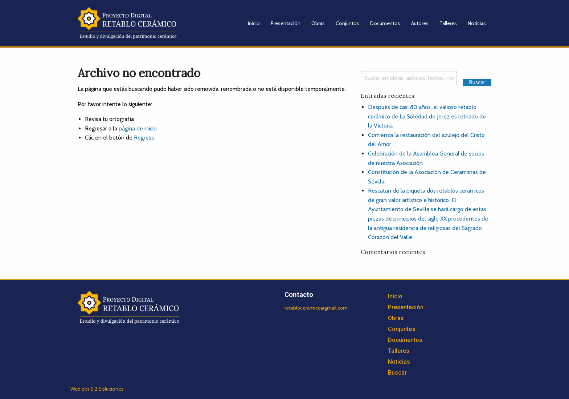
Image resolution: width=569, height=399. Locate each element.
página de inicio (138, 128)
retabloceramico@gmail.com (316, 308)
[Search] (409, 78)
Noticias (477, 23)
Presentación (285, 23)
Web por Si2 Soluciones (97, 389)
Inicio (254, 23)
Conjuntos (347, 23)
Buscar (397, 372)
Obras (318, 23)
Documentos (385, 23)
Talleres (448, 23)
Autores (420, 23)
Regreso (144, 137)
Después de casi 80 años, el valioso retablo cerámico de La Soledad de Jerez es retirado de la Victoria (427, 116)
